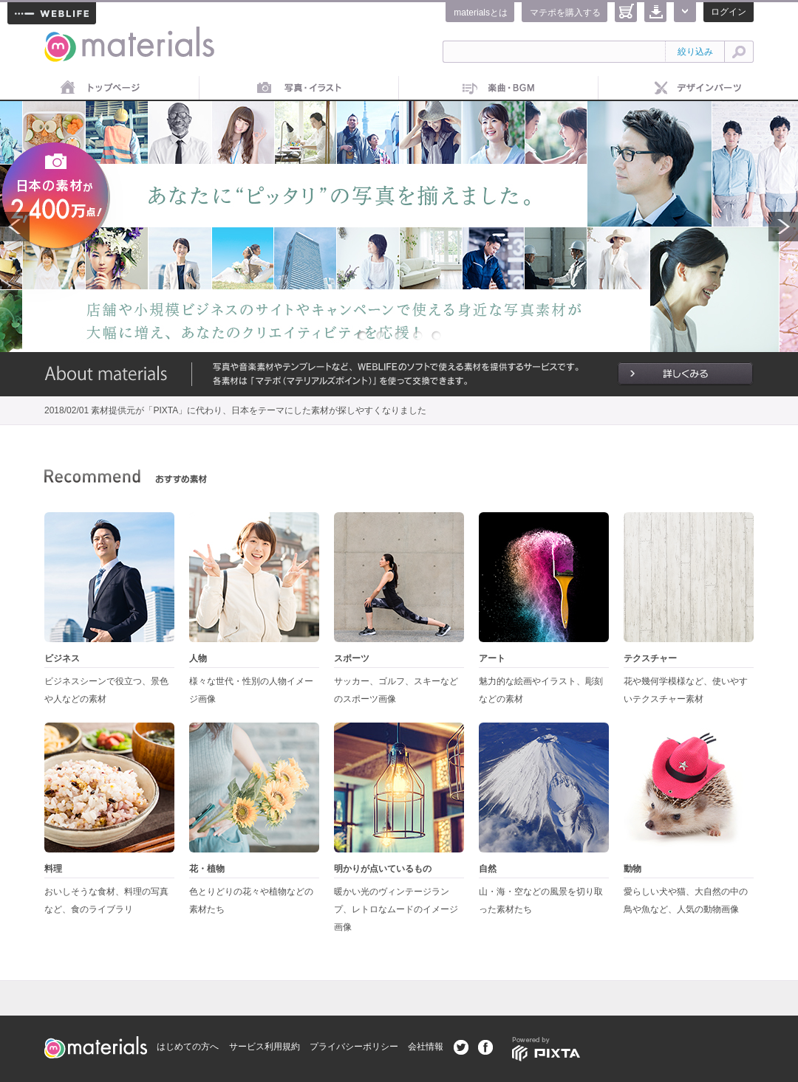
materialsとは (481, 12)
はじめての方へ (188, 1046)
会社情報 (425, 1046)
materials (60, 35)
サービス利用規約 (264, 1046)
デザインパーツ (698, 88)
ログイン (728, 12)
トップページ (100, 88)
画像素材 (299, 88)
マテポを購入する (565, 12)
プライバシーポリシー (354, 1046)
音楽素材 (498, 88)
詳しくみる (685, 374)
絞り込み (695, 51)
